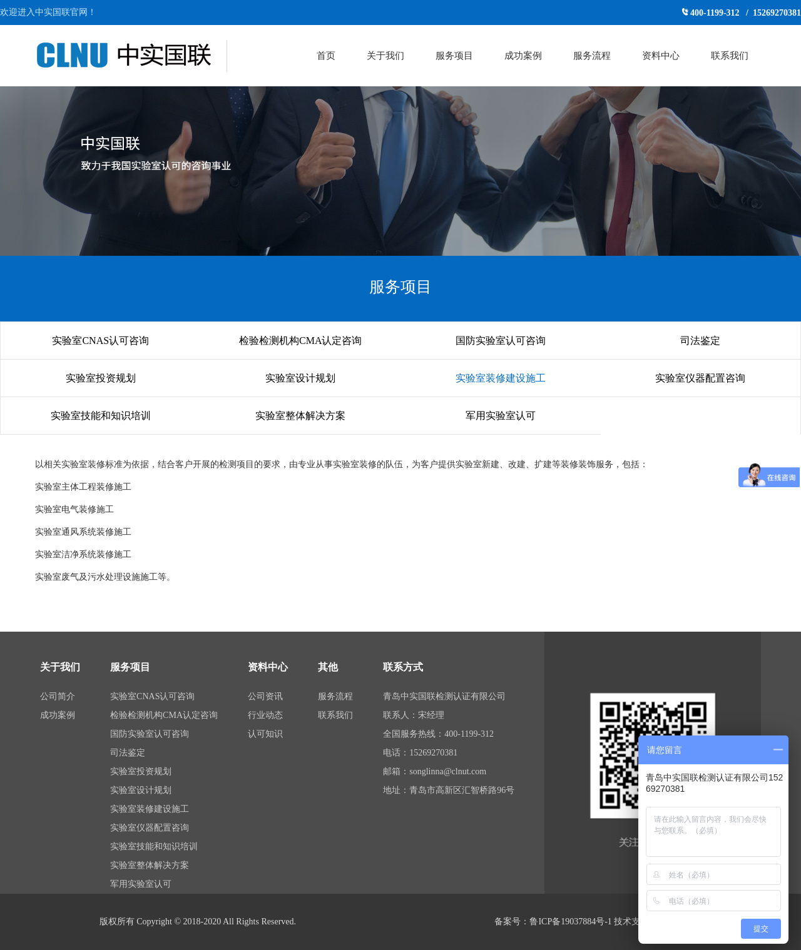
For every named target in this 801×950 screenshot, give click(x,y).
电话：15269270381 (420, 752)
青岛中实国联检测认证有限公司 (444, 696)
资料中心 (661, 56)
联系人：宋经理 (413, 715)
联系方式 (403, 667)
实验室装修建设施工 (501, 378)
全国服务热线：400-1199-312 (438, 734)
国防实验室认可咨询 (501, 340)
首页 (326, 56)
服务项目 (454, 56)
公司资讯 (265, 696)
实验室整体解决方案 (300, 415)
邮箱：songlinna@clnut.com (434, 771)
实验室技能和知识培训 (101, 415)
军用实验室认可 (501, 415)
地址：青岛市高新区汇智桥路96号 (448, 790)
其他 (328, 667)
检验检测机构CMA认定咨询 (300, 340)
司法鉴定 (700, 340)
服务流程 (592, 56)
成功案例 (523, 56)
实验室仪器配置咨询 (700, 378)
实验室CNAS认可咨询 (100, 340)
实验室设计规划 (300, 378)
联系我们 (729, 56)
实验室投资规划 (101, 378)
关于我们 (385, 56)
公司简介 (57, 696)
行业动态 (265, 715)
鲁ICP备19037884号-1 (570, 921)
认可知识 (265, 734)
